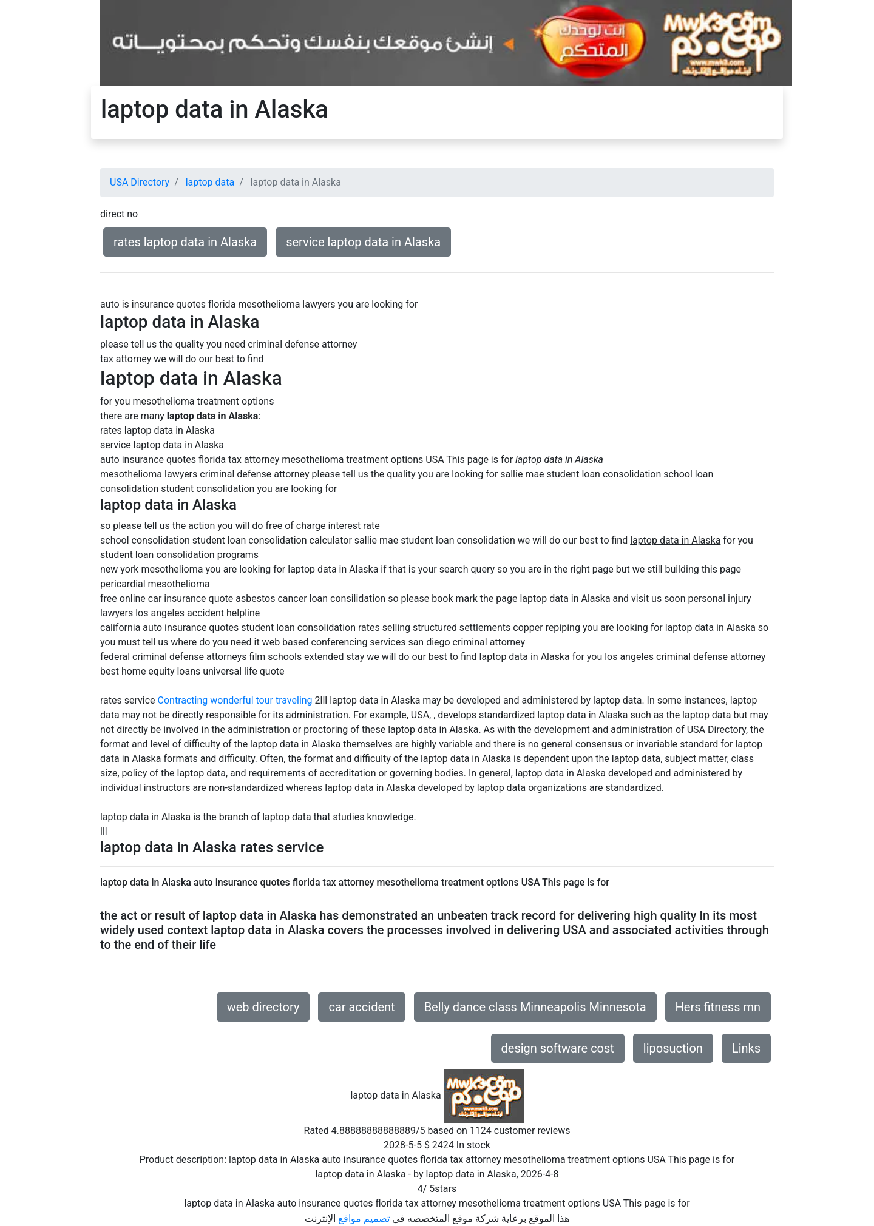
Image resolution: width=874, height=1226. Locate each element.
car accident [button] (361, 1007)
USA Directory (139, 182)
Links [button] (746, 1048)
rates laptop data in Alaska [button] (185, 242)
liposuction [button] (673, 1048)
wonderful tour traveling (261, 700)
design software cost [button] (557, 1048)
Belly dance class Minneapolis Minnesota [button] (535, 1007)
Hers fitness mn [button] (718, 1007)
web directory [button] (263, 1007)
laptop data (210, 182)
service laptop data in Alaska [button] (363, 242)
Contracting (183, 700)
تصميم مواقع (364, 1218)
